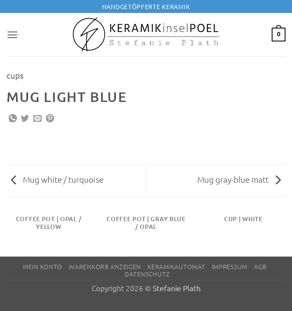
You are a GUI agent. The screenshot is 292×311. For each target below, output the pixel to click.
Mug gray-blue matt (239, 179)
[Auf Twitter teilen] (25, 119)
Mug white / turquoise (57, 179)
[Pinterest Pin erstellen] (50, 119)
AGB (260, 266)
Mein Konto (42, 266)
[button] (12, 34)
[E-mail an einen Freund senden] (37, 119)
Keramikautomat (176, 266)
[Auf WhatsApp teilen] (13, 119)
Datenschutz (147, 274)
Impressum (229, 266)
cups (14, 75)
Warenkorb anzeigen (105, 266)
